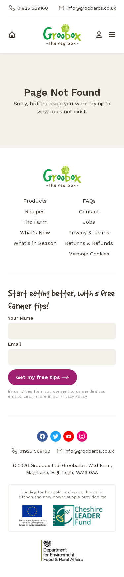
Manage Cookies (88, 254)
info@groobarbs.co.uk (87, 8)
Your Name (20, 318)
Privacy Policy (74, 396)
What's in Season (35, 243)
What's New (35, 232)
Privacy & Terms (88, 232)
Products (35, 201)
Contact (89, 211)
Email (14, 344)
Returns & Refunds (89, 243)
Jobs (89, 222)
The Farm (35, 222)
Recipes (35, 211)
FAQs (89, 201)
